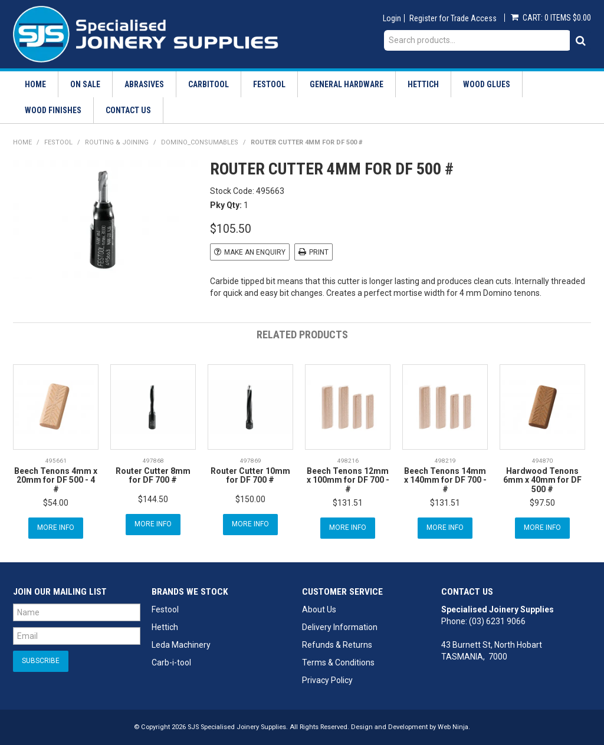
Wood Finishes (53, 110)
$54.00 (55, 502)
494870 (542, 460)
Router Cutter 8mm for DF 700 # (153, 475)
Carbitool (208, 84)
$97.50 (542, 502)
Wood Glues (486, 84)
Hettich (423, 84)
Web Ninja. (454, 727)
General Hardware (346, 84)
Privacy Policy (327, 680)
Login (392, 18)
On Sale (85, 84)
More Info (55, 527)
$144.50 (153, 499)
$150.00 (250, 499)
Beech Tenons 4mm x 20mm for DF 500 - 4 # (55, 480)
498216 (348, 460)
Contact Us (128, 110)
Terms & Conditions (338, 662)
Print (319, 252)
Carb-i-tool (171, 662)
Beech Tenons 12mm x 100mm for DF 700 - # (348, 480)
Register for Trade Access (453, 18)
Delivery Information (340, 627)
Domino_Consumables (199, 142)
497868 (153, 460)
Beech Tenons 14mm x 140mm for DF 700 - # (445, 480)
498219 (445, 460)
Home (35, 84)
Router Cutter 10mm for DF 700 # (250, 475)
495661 (56, 460)
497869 (250, 460)
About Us (319, 609)
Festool (269, 84)
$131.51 (348, 502)
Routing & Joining (117, 142)
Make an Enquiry (254, 252)
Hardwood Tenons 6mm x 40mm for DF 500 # (542, 480)
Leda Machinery (181, 645)
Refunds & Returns (337, 645)
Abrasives (144, 84)
